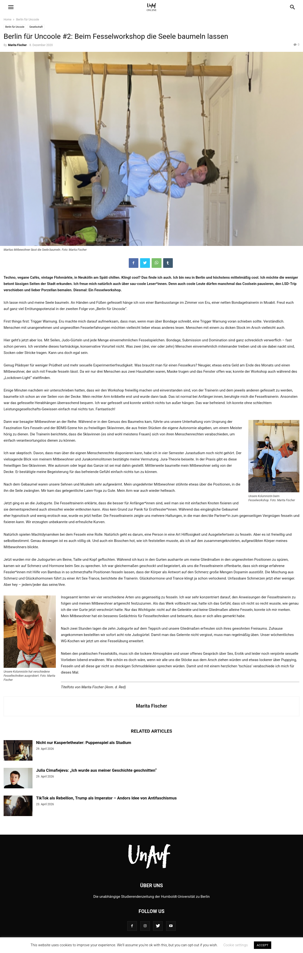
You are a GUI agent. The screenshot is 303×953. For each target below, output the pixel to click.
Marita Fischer (17, 45)
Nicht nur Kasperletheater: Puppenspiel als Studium (83, 742)
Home (7, 19)
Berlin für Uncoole (27, 19)
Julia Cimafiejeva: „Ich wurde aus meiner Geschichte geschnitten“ (96, 770)
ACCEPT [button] (263, 945)
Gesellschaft (36, 27)
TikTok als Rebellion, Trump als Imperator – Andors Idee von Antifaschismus (106, 798)
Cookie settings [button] (235, 945)
